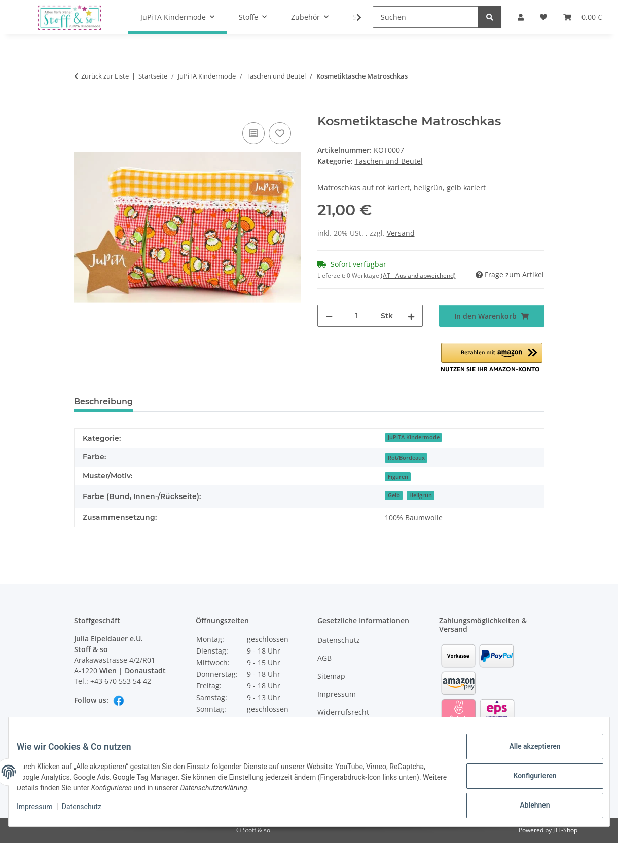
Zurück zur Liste (105, 76)
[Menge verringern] (329, 315)
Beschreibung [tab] (103, 401)
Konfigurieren (526, 781)
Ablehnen (526, 807)
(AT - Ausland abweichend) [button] (418, 275)
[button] (491, 358)
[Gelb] (393, 494)
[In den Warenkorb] (82, 108)
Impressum (42, 812)
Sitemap (331, 676)
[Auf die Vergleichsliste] (253, 133)
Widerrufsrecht (343, 712)
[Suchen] (426, 17)
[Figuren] (397, 476)
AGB (324, 658)
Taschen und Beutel (389, 161)
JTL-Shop (565, 830)
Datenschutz (90, 812)
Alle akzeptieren (526, 754)
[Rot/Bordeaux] (406, 457)
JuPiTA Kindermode (414, 437)
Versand (401, 233)
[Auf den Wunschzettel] (280, 133)
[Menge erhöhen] (411, 315)
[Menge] (357, 315)
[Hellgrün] (420, 494)
